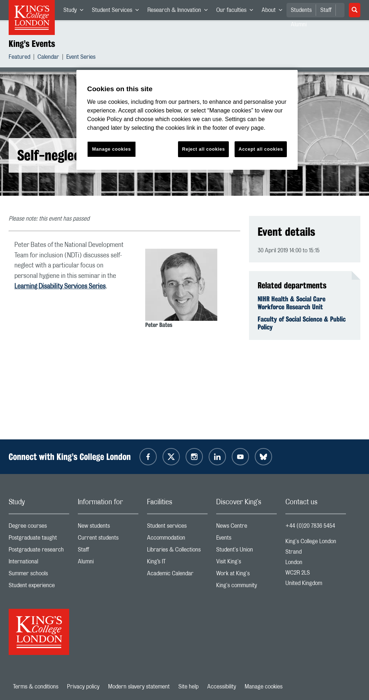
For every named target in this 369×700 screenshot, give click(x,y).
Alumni (108, 563)
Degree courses (39, 527)
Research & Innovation (179, 11)
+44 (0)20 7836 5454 (310, 526)
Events (246, 539)
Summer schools (39, 575)
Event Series (80, 58)
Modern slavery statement (139, 687)
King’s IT (177, 563)
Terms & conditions (35, 687)
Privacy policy (83, 687)
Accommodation (177, 539)
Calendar (48, 58)
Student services (177, 527)
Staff (326, 10)
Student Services (117, 11)
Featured (19, 58)
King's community (246, 587)
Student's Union (246, 551)
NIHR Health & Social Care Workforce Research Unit (291, 302)
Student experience (39, 587)
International (39, 563)
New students (108, 527)
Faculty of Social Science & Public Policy (302, 323)
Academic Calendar (177, 575)
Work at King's (246, 575)
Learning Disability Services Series (60, 286)
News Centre (246, 527)
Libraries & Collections (177, 551)
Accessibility (221, 687)
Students (301, 10)
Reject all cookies (203, 149)
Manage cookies (264, 687)
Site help (188, 687)
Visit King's (246, 563)
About (274, 11)
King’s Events (32, 43)
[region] (187, 120)
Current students (108, 539)
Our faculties (236, 11)
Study (75, 11)
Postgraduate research (39, 551)
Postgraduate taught (39, 539)
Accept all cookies (261, 149)
